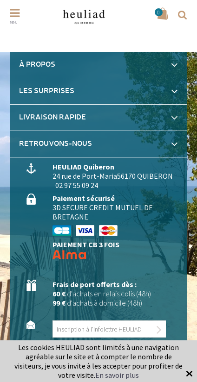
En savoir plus (117, 375)
